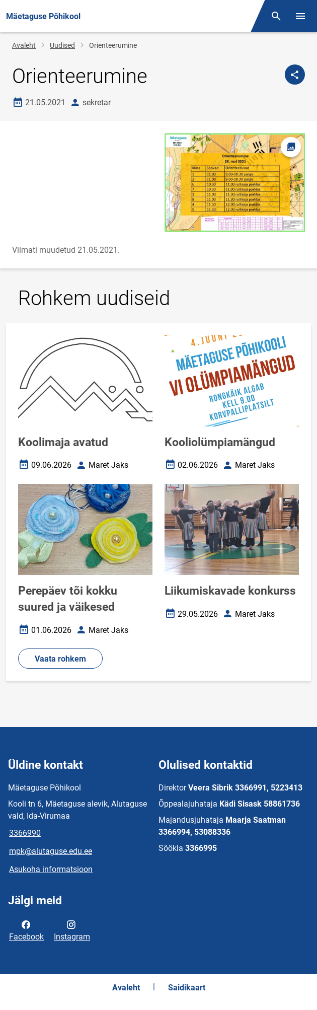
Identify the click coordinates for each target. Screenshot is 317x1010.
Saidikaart (186, 987)
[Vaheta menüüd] (300, 16)
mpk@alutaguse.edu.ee (50, 851)
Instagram (72, 930)
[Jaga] (295, 74)
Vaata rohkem (60, 659)
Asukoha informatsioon (51, 869)
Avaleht (24, 45)
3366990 (25, 833)
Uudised (62, 45)
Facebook (26, 930)
